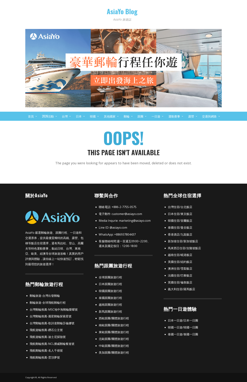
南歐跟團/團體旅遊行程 (114, 325)
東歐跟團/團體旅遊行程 (114, 332)
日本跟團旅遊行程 (110, 284)
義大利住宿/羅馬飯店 (181, 289)
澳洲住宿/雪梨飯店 (180, 269)
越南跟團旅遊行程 (110, 305)
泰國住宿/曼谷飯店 (180, 228)
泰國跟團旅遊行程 (110, 298)
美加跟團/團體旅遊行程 (114, 352)
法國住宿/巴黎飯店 (180, 275)
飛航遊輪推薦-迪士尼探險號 (48, 337)
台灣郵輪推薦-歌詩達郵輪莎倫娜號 (52, 323)
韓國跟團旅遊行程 (110, 291)
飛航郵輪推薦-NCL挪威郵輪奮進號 (52, 344)
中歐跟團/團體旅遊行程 (114, 346)
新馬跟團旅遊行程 (110, 311)
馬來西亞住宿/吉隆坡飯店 (184, 248)
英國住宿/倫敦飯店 (180, 282)
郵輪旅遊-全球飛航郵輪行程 (48, 303)
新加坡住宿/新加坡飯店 (183, 241)
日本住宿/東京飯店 (180, 214)
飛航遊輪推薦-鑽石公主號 (46, 330)
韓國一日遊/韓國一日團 (183, 327)
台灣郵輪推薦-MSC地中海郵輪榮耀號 (54, 309)
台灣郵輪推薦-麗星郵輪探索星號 (50, 316)
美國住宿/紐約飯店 (180, 262)
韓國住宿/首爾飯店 (180, 221)
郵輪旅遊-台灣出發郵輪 (45, 296)
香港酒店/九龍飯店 (180, 234)
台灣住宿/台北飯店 (180, 207)
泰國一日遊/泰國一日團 (183, 334)
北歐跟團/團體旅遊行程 (114, 339)
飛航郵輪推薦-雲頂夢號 (45, 357)
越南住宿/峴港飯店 (180, 255)
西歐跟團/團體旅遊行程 (114, 318)
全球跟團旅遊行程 (110, 277)
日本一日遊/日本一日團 (183, 320)
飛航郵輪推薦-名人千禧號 (46, 350)
